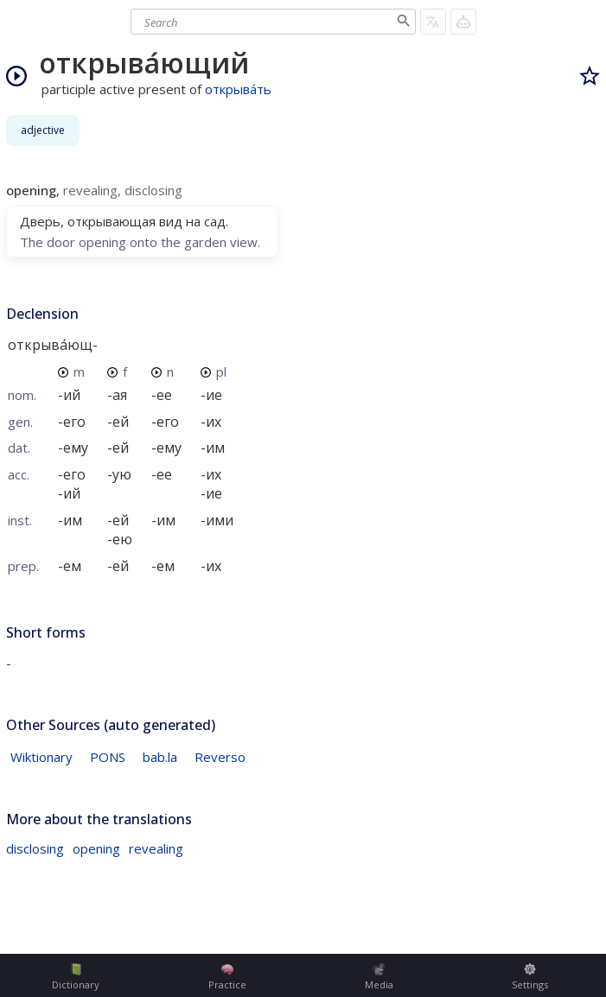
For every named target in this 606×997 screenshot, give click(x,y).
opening (96, 848)
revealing (156, 848)
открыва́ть (238, 89)
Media (379, 977)
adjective (43, 130)
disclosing (35, 848)
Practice (227, 977)
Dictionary (75, 977)
